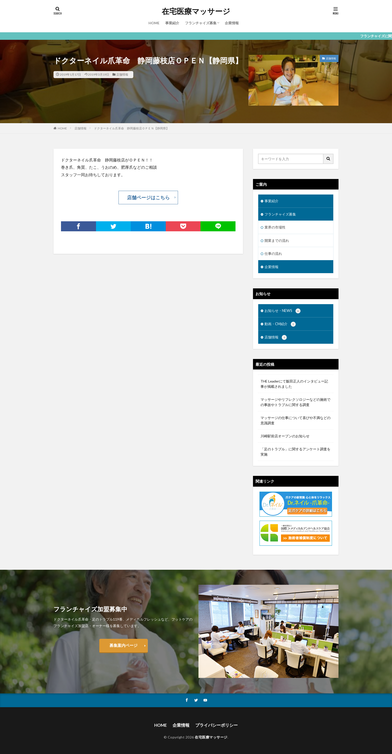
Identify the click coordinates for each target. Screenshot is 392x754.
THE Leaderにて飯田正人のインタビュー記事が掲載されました (294, 383)
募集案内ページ (123, 645)
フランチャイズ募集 (200, 23)
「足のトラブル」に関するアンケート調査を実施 (295, 451)
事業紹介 (172, 23)
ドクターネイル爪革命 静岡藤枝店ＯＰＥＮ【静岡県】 (131, 128)
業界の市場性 (275, 227)
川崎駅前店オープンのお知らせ (285, 435)
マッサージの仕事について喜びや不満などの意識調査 (295, 419)
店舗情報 (122, 74)
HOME (154, 23)
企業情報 (232, 23)
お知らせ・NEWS (282, 310)
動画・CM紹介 (280, 323)
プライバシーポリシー (216, 724)
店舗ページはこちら (148, 197)
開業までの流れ (276, 240)
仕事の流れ (273, 253)
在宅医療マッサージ (196, 11)
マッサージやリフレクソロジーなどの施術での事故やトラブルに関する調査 (295, 401)
